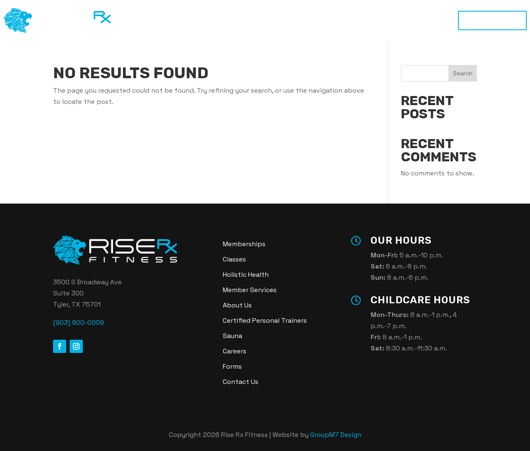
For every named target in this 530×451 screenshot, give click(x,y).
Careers (234, 351)
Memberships (492, 20)
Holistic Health (268, 20)
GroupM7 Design (335, 434)
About (351, 20)
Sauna (314, 20)
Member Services (250, 289)
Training (181, 20)
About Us (237, 305)
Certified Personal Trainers (265, 320)
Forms (232, 366)
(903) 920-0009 (78, 322)
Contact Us (240, 381)
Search (462, 73)
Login (387, 20)
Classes (219, 20)
